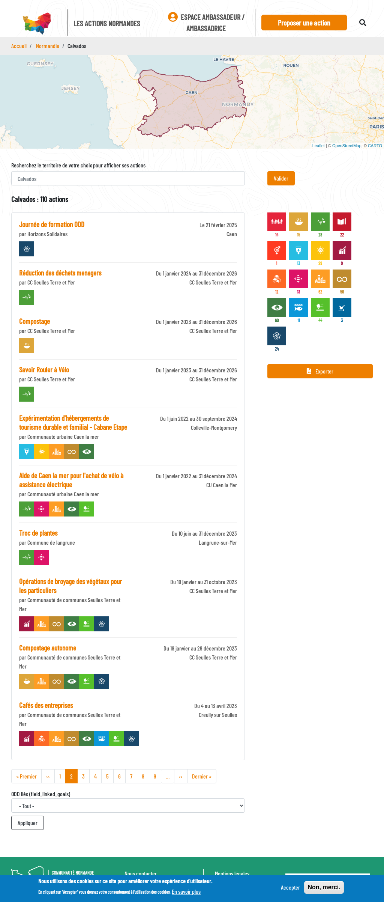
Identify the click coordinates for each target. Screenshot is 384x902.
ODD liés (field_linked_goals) (40, 793)
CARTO (375, 145)
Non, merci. (324, 888)
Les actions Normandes (107, 23)
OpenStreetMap (347, 145)
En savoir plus (186, 892)
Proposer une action (304, 22)
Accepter (290, 887)
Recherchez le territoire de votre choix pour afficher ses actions (78, 165)
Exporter (320, 371)
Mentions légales (232, 873)
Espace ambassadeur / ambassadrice (206, 22)
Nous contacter (140, 873)
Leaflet (318, 145)
